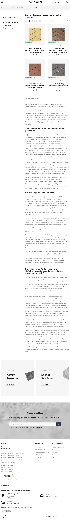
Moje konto (38, 478)
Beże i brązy (8, 25)
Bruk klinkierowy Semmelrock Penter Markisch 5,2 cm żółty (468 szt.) (35, 50)
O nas (54, 486)
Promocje (38, 468)
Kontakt (37, 481)
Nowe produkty (40, 471)
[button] (62, 385)
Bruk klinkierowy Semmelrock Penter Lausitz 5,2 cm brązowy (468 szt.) (58, 50)
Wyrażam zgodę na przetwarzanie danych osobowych (26, 427)
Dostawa (55, 483)
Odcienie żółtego (10, 28)
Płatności (54, 481)
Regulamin (55, 478)
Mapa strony (39, 476)
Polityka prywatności (58, 476)
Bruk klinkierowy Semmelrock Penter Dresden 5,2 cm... (58, 85)
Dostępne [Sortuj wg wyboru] (58, 20)
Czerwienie (8, 27)
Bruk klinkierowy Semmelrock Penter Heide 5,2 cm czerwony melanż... (35, 85)
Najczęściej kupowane (42, 473)
